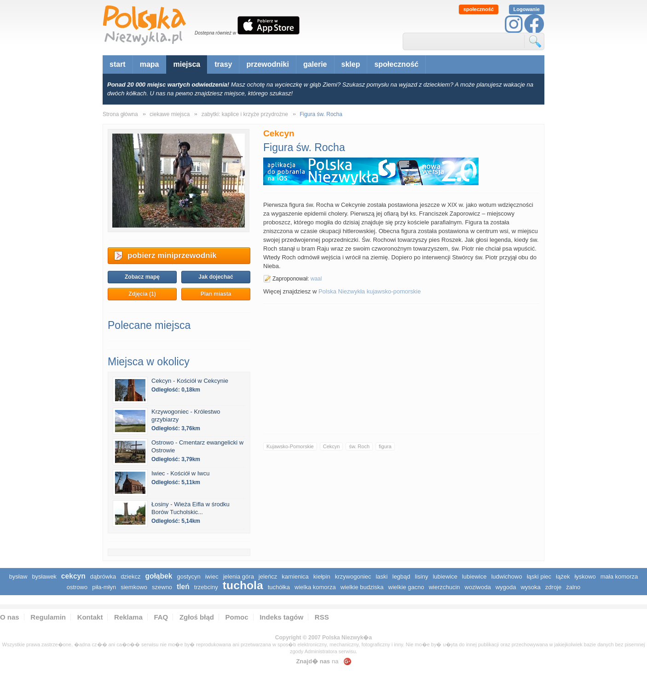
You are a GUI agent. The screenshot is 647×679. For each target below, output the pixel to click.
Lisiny (421, 576)
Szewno (162, 587)
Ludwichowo (506, 576)
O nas (9, 617)
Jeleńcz (268, 576)
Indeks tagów (281, 617)
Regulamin (48, 617)
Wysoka (530, 587)
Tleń (183, 587)
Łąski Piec (539, 576)
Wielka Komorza (315, 587)
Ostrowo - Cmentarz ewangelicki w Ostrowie (197, 446)
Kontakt (90, 617)
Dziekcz (130, 576)
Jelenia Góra (238, 576)
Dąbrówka (103, 576)
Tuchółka (279, 587)
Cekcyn (331, 446)
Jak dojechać (215, 277)
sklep (350, 64)
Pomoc (236, 617)
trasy (223, 64)
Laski (381, 576)
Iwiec (212, 576)
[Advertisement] (401, 368)
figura (385, 446)
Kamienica (295, 576)
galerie (315, 64)
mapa (149, 64)
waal (316, 278)
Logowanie (527, 9)
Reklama (128, 617)
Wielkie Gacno (406, 587)
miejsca (186, 64)
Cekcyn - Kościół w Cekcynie (189, 380)
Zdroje (553, 587)
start (118, 64)
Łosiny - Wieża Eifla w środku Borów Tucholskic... (190, 508)
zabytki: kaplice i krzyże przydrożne (245, 114)
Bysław (18, 576)
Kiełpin (321, 576)
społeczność (478, 9)
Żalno (573, 587)
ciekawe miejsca (170, 114)
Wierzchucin (444, 587)
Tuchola (243, 585)
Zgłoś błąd (196, 617)
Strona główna (120, 114)
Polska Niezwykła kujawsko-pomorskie (369, 291)
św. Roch (359, 446)
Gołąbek (158, 576)
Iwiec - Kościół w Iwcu (180, 473)
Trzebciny (206, 587)
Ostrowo (77, 587)
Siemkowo (134, 587)
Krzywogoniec (353, 576)
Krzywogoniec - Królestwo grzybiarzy (185, 415)
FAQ (161, 617)
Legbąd (401, 576)
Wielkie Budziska (362, 587)
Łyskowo (584, 576)
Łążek (563, 576)
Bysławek (44, 576)
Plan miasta (216, 294)
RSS (322, 617)
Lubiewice (445, 576)
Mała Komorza (619, 576)
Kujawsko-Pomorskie (290, 446)
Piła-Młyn (104, 587)
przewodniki (267, 64)
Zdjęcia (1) (142, 294)
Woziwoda (478, 587)
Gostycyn (188, 576)
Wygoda (506, 587)
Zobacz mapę (142, 277)
